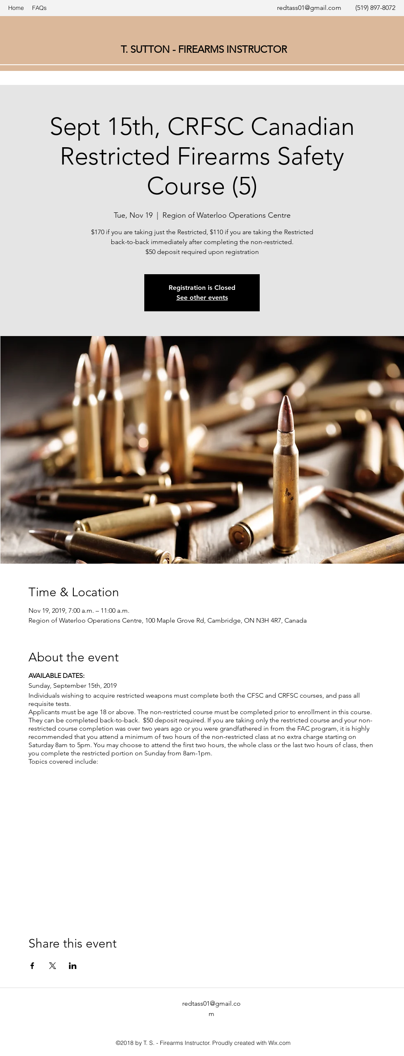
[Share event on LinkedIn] (73, 965)
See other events (202, 297)
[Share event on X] (52, 965)
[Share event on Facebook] (32, 965)
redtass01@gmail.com (309, 8)
